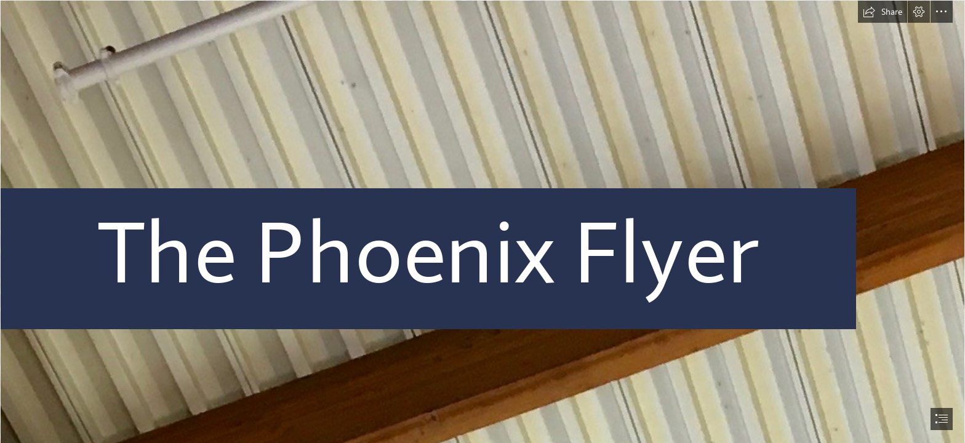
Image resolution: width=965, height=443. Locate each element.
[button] (882, 12)
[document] (482, 221)
